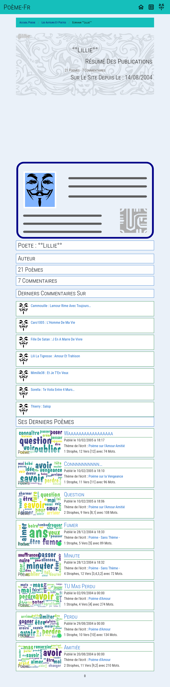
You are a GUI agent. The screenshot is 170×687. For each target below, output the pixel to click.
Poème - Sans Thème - (104, 537)
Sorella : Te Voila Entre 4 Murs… (53, 390)
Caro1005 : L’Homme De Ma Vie (53, 322)
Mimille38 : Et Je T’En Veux (49, 373)
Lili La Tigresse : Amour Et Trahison (55, 356)
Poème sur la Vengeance (106, 476)
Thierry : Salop (41, 406)
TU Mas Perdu (79, 586)
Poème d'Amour (99, 599)
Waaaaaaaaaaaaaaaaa (88, 433)
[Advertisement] (85, 129)
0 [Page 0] (85, 676)
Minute (72, 555)
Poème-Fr (17, 7)
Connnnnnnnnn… (83, 464)
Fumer (71, 525)
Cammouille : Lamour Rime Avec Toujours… (61, 306)
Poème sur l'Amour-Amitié (107, 446)
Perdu (70, 617)
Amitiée (72, 647)
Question (74, 494)
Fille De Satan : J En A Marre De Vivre (57, 339)
